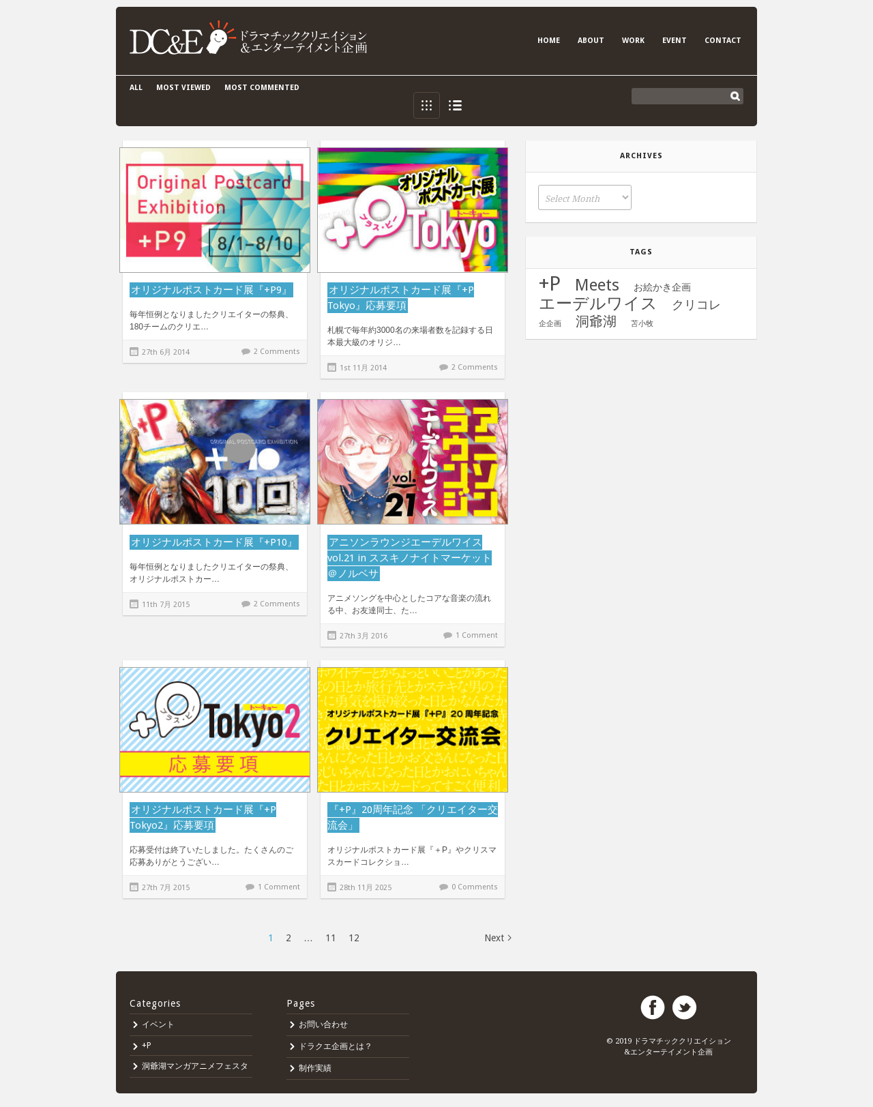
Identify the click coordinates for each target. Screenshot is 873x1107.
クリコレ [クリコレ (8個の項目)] (696, 305)
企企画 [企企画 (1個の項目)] (550, 323)
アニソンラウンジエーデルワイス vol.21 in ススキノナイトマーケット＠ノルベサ (409, 558)
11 (330, 937)
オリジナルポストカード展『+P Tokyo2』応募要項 (203, 817)
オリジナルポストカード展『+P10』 (214, 542)
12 (354, 937)
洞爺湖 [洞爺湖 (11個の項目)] (596, 321)
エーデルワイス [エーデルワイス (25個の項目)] (598, 303)
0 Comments (475, 887)
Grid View (426, 105)
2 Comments (277, 351)
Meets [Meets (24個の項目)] (597, 285)
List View (455, 105)
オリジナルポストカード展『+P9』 (211, 290)
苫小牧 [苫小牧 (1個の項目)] (642, 323)
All (136, 87)
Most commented (261, 87)
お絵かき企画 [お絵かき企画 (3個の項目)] (662, 287)
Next (494, 937)
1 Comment (477, 635)
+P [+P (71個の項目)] (550, 284)
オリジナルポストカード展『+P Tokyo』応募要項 (400, 298)
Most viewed (183, 87)
